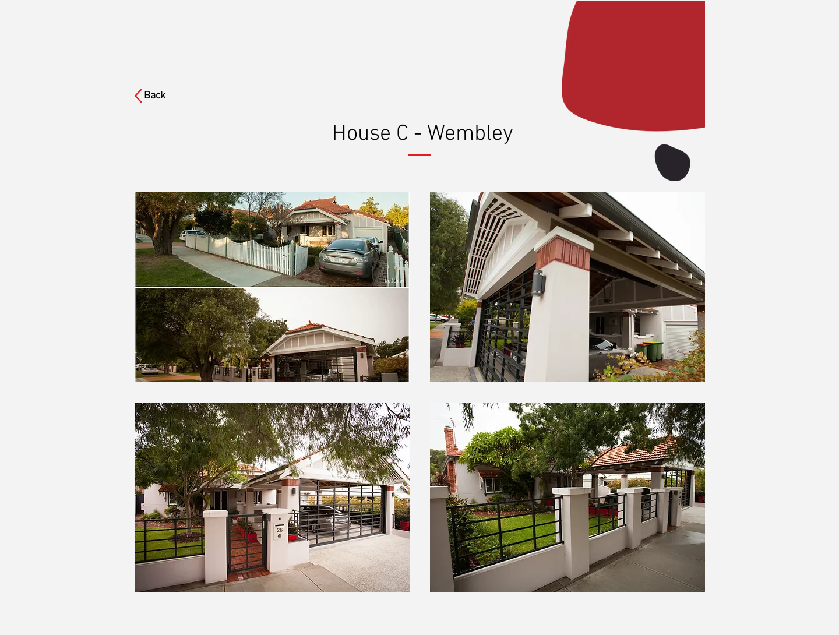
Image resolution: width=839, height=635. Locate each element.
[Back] (161, 96)
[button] (272, 287)
